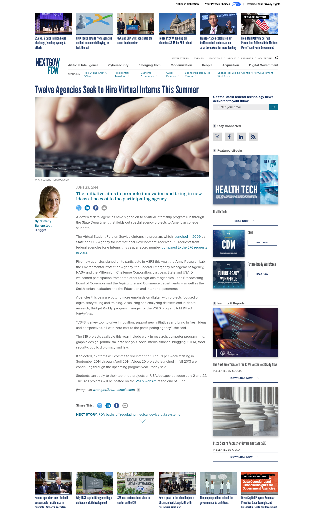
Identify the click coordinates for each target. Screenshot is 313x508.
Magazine (215, 58)
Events (199, 58)
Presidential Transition (122, 74)
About (231, 58)
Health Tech (220, 211)
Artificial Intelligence (83, 65)
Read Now (246, 221)
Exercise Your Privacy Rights (263, 4)
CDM (250, 232)
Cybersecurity (118, 65)
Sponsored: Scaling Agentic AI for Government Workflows (245, 74)
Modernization (181, 65)
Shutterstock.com (120, 389)
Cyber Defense (171, 74)
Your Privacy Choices (223, 4)
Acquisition (230, 65)
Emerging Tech (149, 65)
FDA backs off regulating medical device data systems (139, 414)
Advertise (265, 58)
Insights (247, 58)
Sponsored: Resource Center (197, 74)
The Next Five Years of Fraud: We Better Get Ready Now (245, 364)
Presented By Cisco (226, 450)
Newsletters (180, 58)
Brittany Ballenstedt (43, 223)
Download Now (245, 378)
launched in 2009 (187, 236)
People (207, 65)
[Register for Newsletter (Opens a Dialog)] (273, 107)
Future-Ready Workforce (262, 264)
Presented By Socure (227, 371)
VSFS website (146, 381)
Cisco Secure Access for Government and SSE (239, 443)
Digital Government (263, 65)
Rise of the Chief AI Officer (95, 74)
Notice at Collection (187, 4)
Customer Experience (147, 74)
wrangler (99, 389)
